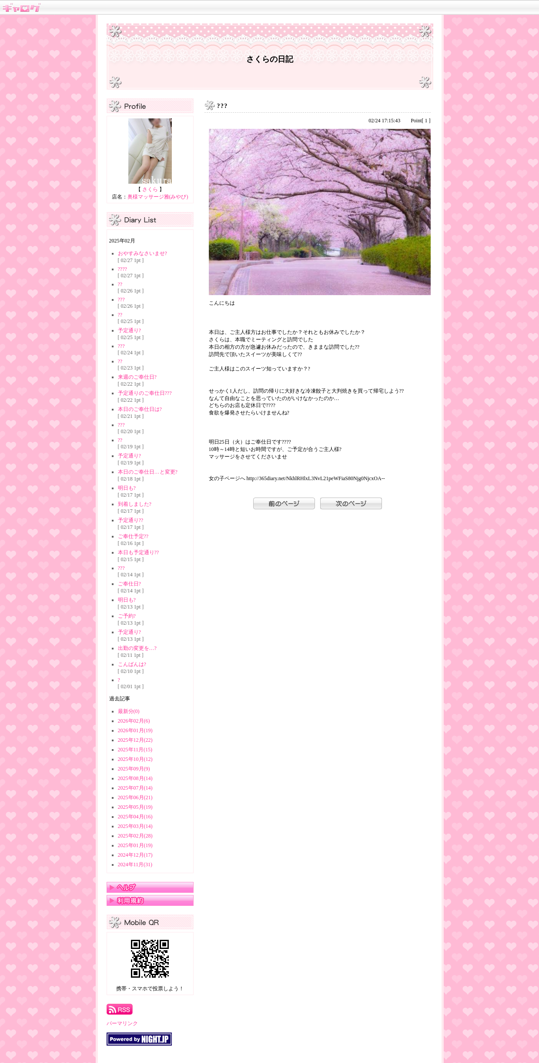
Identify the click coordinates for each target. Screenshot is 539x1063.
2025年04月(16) (135, 817)
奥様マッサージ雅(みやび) (157, 197)
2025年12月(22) (135, 740)
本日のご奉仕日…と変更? (147, 472)
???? (122, 269)
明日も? (127, 488)
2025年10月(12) (135, 759)
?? (120, 284)
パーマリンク (122, 1023)
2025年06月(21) (135, 797)
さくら (150, 189)
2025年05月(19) (135, 807)
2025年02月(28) (135, 836)
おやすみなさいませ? (142, 253)
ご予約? (127, 616)
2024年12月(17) (135, 855)
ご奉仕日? (129, 584)
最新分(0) (129, 711)
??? (121, 299)
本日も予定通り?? (138, 552)
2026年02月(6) (134, 721)
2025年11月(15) (135, 750)
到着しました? (134, 504)
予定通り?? (131, 520)
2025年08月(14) (135, 778)
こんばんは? (132, 664)
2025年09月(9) (134, 769)
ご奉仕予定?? (133, 536)
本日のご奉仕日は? (140, 409)
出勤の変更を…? (137, 648)
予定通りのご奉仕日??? (145, 393)
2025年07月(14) (135, 788)
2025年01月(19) (135, 845)
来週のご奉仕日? (137, 377)
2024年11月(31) (135, 864)
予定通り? (129, 330)
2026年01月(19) (135, 730)
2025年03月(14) (135, 826)
